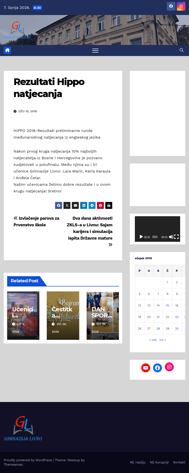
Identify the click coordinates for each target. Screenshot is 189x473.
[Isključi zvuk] (171, 236)
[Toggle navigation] (95, 50)
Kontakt (179, 462)
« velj (153, 340)
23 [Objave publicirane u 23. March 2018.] (176, 317)
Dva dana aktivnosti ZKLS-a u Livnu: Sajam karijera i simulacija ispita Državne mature (89, 231)
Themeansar (13, 464)
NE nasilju (137, 462)
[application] (157, 229)
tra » (162, 340)
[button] (182, 50)
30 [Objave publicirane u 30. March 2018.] (176, 328)
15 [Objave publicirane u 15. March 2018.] (167, 305)
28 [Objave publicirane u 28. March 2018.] (158, 328)
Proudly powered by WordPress (28, 460)
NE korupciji (159, 462)
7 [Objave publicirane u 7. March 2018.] (158, 294)
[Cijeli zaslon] (176, 236)
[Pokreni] (141, 236)
